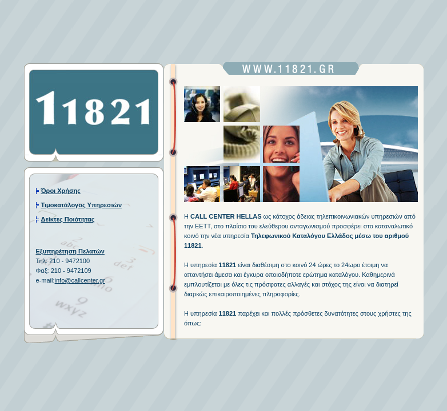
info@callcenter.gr (80, 280)
